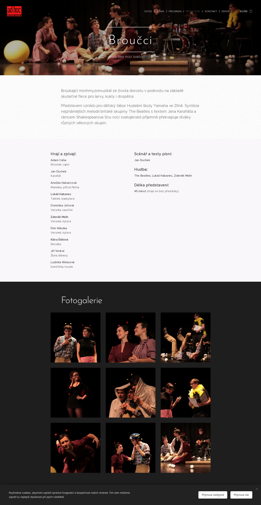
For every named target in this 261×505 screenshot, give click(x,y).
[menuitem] (149, 11)
